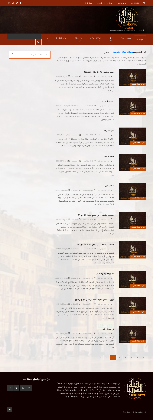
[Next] (100, 357)
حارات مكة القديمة (123, 52)
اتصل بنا (109, 3)
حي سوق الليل (107, 329)
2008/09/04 (59, 190)
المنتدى (99, 3)
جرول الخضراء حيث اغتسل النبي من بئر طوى (94, 300)
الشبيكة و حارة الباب (105, 274)
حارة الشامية (108, 102)
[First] (143, 357)
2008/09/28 (60, 161)
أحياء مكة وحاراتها (104, 76)
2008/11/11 (60, 135)
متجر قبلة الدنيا (78, 39)
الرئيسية (140, 39)
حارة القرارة (109, 131)
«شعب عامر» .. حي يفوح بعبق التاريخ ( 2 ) (95, 215)
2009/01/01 (59, 106)
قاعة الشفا (109, 157)
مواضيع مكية (126, 39)
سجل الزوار (88, 3)
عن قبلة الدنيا (121, 3)
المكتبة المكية (95, 39)
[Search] (24, 36)
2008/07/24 (60, 220)
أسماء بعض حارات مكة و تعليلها (99, 72)
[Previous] (137, 357)
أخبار (111, 39)
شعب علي (109, 186)
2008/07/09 (59, 278)
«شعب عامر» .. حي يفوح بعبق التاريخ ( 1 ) (95, 245)
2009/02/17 (60, 76)
